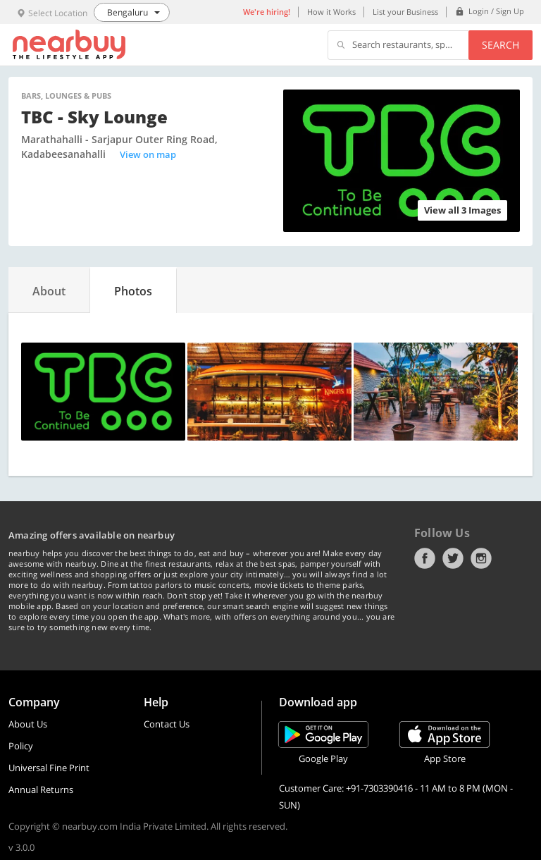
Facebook (424, 558)
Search (500, 44)
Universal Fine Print (48, 767)
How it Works (331, 11)
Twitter (453, 558)
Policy (20, 745)
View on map (148, 154)
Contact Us (166, 724)
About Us (27, 724)
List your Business (405, 11)
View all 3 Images (462, 210)
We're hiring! (266, 11)
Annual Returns (40, 789)
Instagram (481, 558)
